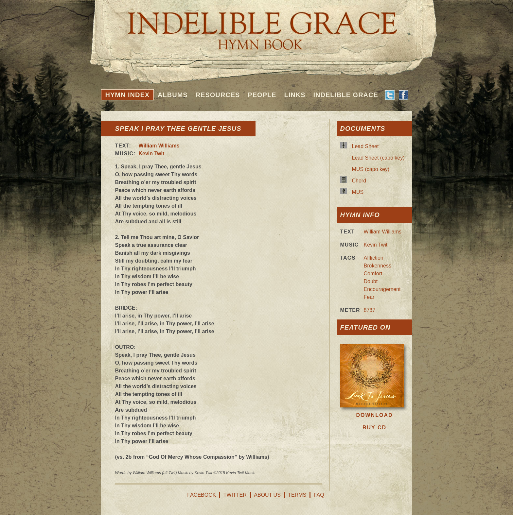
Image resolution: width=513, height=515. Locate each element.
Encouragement (382, 289)
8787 (370, 310)
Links (294, 94)
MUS (358, 192)
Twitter (235, 495)
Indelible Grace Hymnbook (256, 26)
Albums (173, 94)
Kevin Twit (152, 153)
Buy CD (374, 427)
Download (374, 415)
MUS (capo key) (371, 169)
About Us (267, 495)
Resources (218, 94)
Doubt (371, 281)
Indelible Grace (345, 94)
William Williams (159, 145)
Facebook (201, 495)
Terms (297, 495)
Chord (359, 180)
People (262, 94)
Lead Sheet (365, 146)
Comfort (373, 273)
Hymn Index (127, 94)
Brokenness (378, 265)
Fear (369, 297)
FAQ (319, 495)
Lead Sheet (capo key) (378, 158)
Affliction (373, 258)
